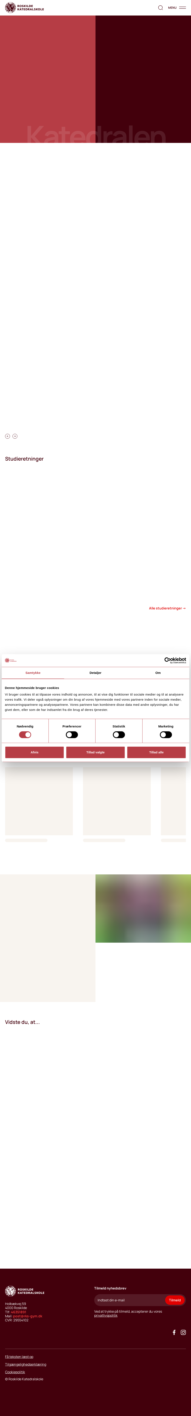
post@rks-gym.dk (27, 1316)
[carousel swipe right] (14, 436)
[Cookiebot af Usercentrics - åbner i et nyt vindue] (167, 660)
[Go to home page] (24, 7)
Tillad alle (156, 752)
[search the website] (160, 7)
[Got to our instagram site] (183, 1332)
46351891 (18, 1312)
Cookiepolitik (15, 1372)
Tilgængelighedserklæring (25, 1364)
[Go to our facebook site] (174, 1332)
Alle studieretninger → (167, 608)
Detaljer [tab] (95, 673)
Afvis (35, 752)
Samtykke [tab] (32, 673)
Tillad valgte (95, 752)
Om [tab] (158, 673)
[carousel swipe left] (7, 436)
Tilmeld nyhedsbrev (110, 1288)
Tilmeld (175, 1300)
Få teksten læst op (19, 1356)
